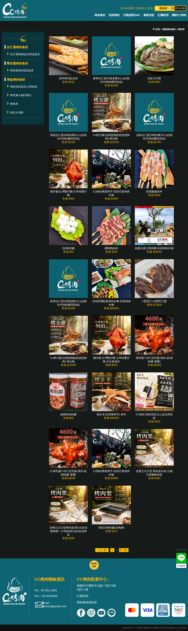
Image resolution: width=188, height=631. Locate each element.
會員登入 (141, 8)
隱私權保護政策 (87, 602)
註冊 (150, 8)
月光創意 (182, 628)
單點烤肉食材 (16, 79)
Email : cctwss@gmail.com (54, 604)
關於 (131, 8)
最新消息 (148, 15)
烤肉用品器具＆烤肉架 (23, 86)
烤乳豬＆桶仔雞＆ (21, 95)
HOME (124, 8)
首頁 (157, 29)
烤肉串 (14, 103)
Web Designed (168, 628)
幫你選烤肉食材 (17, 63)
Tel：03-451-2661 (45, 590)
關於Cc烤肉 (179, 15)
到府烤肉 (114, 15)
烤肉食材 (99, 15)
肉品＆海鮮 (17, 112)
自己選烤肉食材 (17, 47)
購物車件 (173, 8)
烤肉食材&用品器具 (22, 70)
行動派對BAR (131, 15)
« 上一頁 (102, 550)
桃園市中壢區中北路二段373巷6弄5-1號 (96, 587)
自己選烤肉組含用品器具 (25, 54)
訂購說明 (163, 15)
